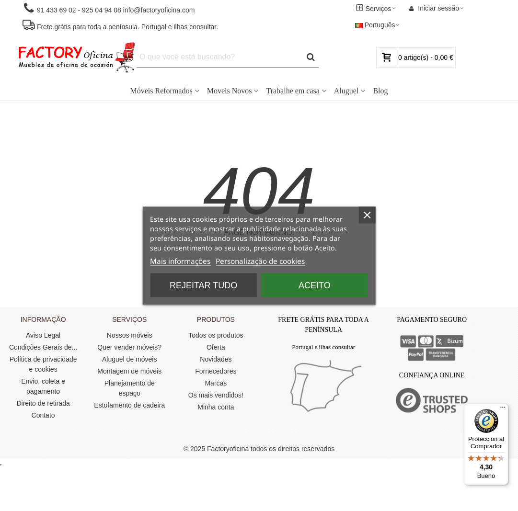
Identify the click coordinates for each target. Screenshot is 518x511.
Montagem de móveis (129, 371)
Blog (380, 91)
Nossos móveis (129, 335)
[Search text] (219, 57)
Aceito (315, 285)
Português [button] (378, 25)
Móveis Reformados (161, 91)
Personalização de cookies (260, 261)
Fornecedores (215, 371)
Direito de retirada (42, 403)
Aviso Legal (43, 335)
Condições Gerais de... (43, 347)
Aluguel (346, 91)
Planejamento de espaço (129, 388)
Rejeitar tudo (203, 285)
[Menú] (502, 409)
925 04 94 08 (101, 10)
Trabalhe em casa (292, 91)
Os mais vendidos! (215, 395)
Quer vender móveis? (129, 347)
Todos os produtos (215, 335)
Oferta (216, 347)
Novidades (215, 359)
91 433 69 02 (55, 10)
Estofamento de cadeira (129, 405)
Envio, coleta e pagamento (43, 386)
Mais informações (180, 261)
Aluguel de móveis (129, 359)
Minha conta (215, 407)
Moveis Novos (229, 91)
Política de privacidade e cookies (43, 364)
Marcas (216, 383)
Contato (43, 415)
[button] (108, 8)
